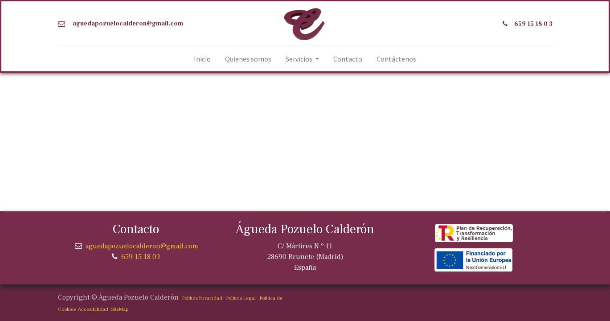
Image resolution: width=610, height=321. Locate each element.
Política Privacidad (202, 298)
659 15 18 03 (140, 256)
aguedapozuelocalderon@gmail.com (128, 24)
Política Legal (241, 298)
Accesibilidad (92, 309)
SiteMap (118, 309)
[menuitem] (202, 58)
